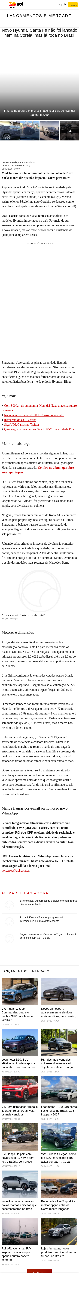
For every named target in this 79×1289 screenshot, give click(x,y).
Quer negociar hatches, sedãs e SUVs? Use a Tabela (36, 429)
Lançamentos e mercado (39, 15)
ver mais (39, 1273)
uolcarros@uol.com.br (15, 870)
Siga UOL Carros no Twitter (21, 424)
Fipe (71, 429)
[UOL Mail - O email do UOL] (60, 5)
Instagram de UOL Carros (20, 420)
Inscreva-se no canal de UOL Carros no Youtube (34, 415)
